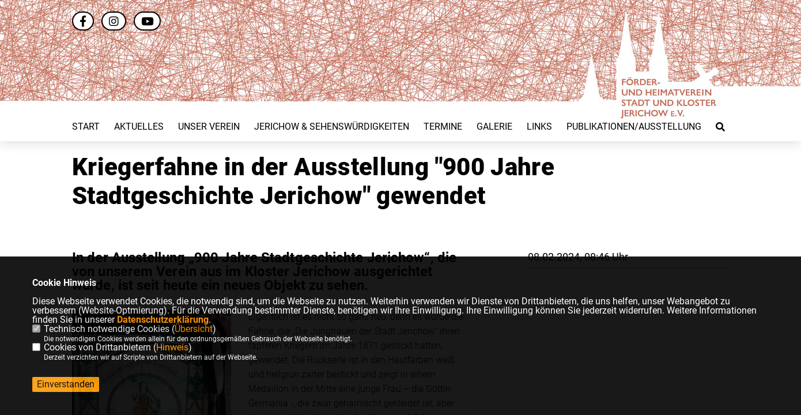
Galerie (494, 126)
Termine (443, 126)
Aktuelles (139, 126)
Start (86, 126)
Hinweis (172, 347)
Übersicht (194, 328)
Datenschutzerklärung (163, 319)
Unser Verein (209, 126)
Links (539, 126)
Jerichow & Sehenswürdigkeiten (331, 126)
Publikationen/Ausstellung (633, 126)
